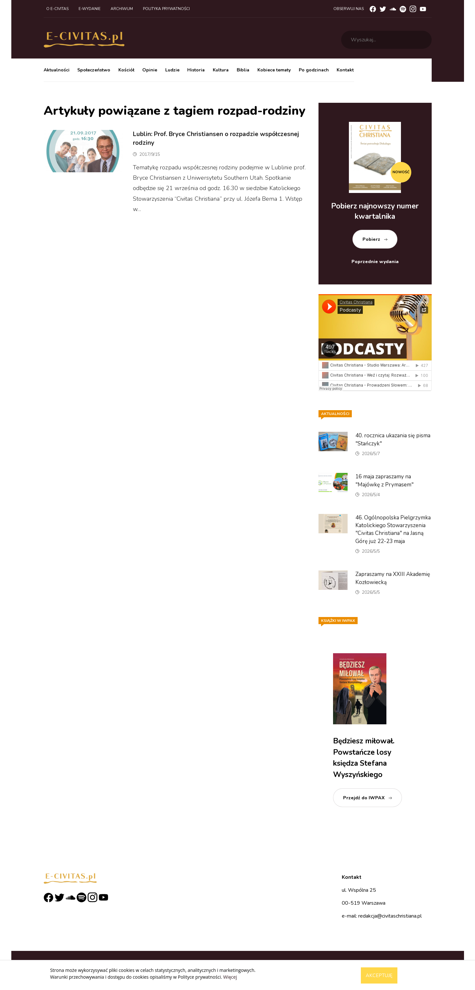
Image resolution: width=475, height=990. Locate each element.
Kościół (126, 70)
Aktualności (57, 70)
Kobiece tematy (274, 70)
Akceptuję (379, 975)
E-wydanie (90, 8)
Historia (196, 70)
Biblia (243, 70)
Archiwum (122, 8)
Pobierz (371, 239)
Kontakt (345, 70)
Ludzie (172, 70)
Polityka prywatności (166, 8)
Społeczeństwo (93, 70)
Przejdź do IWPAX (364, 798)
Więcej (230, 977)
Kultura (221, 70)
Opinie (149, 70)
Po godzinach (314, 70)
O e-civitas (57, 8)
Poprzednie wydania (375, 262)
